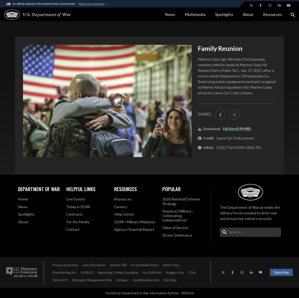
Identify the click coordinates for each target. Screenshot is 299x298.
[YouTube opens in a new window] (289, 5)
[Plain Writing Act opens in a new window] (64, 272)
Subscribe (281, 272)
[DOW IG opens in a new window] (87, 272)
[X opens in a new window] (251, 5)
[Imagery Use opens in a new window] (175, 272)
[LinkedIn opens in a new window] (279, 5)
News (170, 14)
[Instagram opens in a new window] (270, 5)
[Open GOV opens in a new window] (60, 280)
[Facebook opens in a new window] (260, 5)
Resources (272, 14)
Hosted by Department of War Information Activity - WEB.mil (149, 293)
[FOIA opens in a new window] (192, 272)
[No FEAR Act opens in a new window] (152, 272)
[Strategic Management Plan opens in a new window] (92, 280)
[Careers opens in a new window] (135, 207)
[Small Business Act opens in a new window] (146, 280)
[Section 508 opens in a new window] (118, 265)
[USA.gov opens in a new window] (122, 280)
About (248, 14)
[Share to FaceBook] (220, 115)
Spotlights (224, 14)
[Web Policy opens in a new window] (171, 265)
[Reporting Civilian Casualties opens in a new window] (118, 272)
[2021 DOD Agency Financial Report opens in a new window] (135, 229)
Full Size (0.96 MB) (237, 129)
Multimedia (195, 14)
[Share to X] (234, 115)
